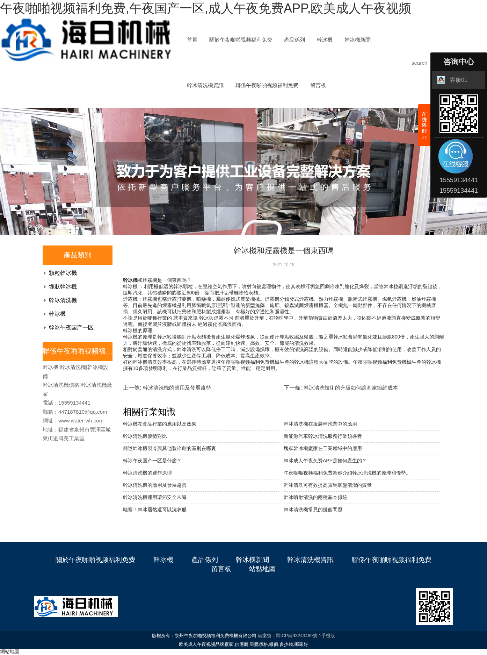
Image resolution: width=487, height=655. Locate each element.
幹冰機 (325, 40)
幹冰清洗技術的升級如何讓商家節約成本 (351, 388)
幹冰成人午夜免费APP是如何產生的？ (325, 460)
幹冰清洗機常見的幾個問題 (313, 509)
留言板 (318, 85)
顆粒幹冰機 (63, 273)
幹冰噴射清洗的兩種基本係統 (315, 497)
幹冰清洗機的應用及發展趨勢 (177, 388)
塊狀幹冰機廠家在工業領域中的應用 (323, 448)
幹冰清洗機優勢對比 (145, 436)
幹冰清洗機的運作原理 (147, 473)
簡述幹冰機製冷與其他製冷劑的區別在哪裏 (169, 448)
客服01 (452, 80)
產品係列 (294, 40)
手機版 (328, 635)
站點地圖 (262, 568)
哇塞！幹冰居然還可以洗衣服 (155, 509)
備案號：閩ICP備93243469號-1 (289, 635)
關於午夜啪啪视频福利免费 (240, 40)
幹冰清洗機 (63, 300)
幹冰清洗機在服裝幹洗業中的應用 (320, 424)
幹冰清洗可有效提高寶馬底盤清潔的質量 (328, 485)
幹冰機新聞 (357, 40)
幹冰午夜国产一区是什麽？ (152, 460)
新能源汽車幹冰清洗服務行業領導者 (323, 436)
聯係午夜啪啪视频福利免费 (266, 85)
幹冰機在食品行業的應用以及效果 (159, 424)
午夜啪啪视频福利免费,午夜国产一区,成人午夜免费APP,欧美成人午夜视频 (205, 8)
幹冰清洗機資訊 (205, 85)
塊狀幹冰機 (63, 287)
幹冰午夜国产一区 (71, 327)
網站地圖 (10, 651)
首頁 (192, 40)
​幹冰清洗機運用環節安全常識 (155, 497)
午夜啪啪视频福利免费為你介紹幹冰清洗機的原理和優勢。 (347, 473)
